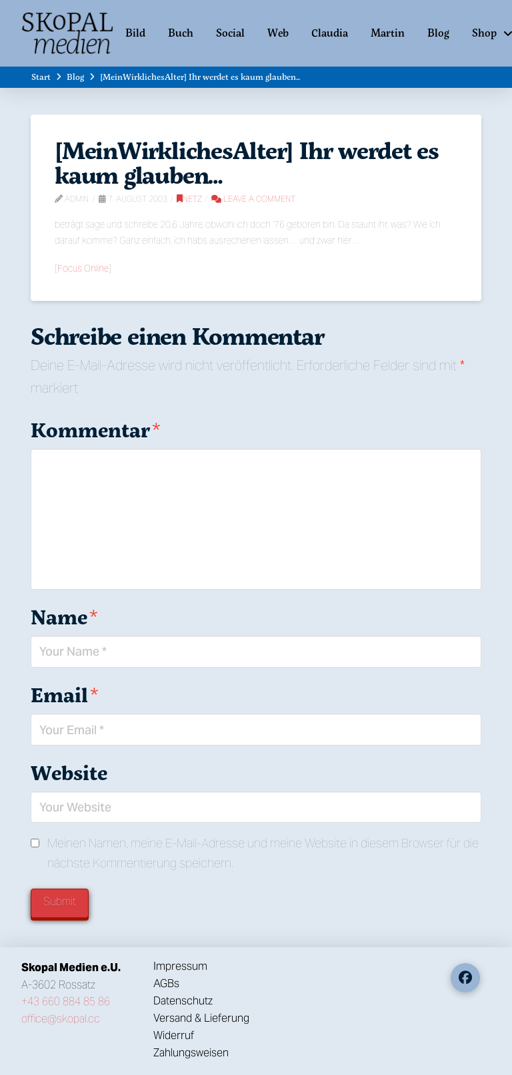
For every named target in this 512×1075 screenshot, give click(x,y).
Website (69, 772)
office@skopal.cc (60, 1019)
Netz (189, 199)
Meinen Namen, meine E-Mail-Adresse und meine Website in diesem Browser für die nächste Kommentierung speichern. (263, 853)
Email (64, 694)
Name (64, 616)
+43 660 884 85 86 (65, 1001)
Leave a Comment (253, 199)
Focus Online (83, 268)
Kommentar (95, 429)
